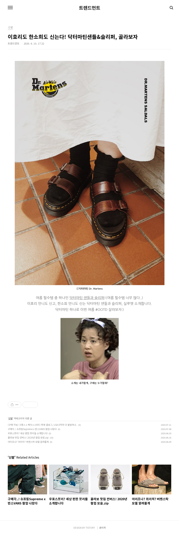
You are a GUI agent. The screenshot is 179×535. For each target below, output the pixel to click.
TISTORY (90, 527)
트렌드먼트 (89, 7)
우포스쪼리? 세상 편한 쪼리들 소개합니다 (28, 433)
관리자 (102, 527)
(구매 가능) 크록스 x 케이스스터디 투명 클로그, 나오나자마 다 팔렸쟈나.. (42, 424)
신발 (10, 418)
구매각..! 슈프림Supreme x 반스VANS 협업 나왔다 (32, 429)
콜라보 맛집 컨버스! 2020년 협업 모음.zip (28, 437)
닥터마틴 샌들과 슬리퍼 (86, 298)
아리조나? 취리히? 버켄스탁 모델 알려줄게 (28, 441)
